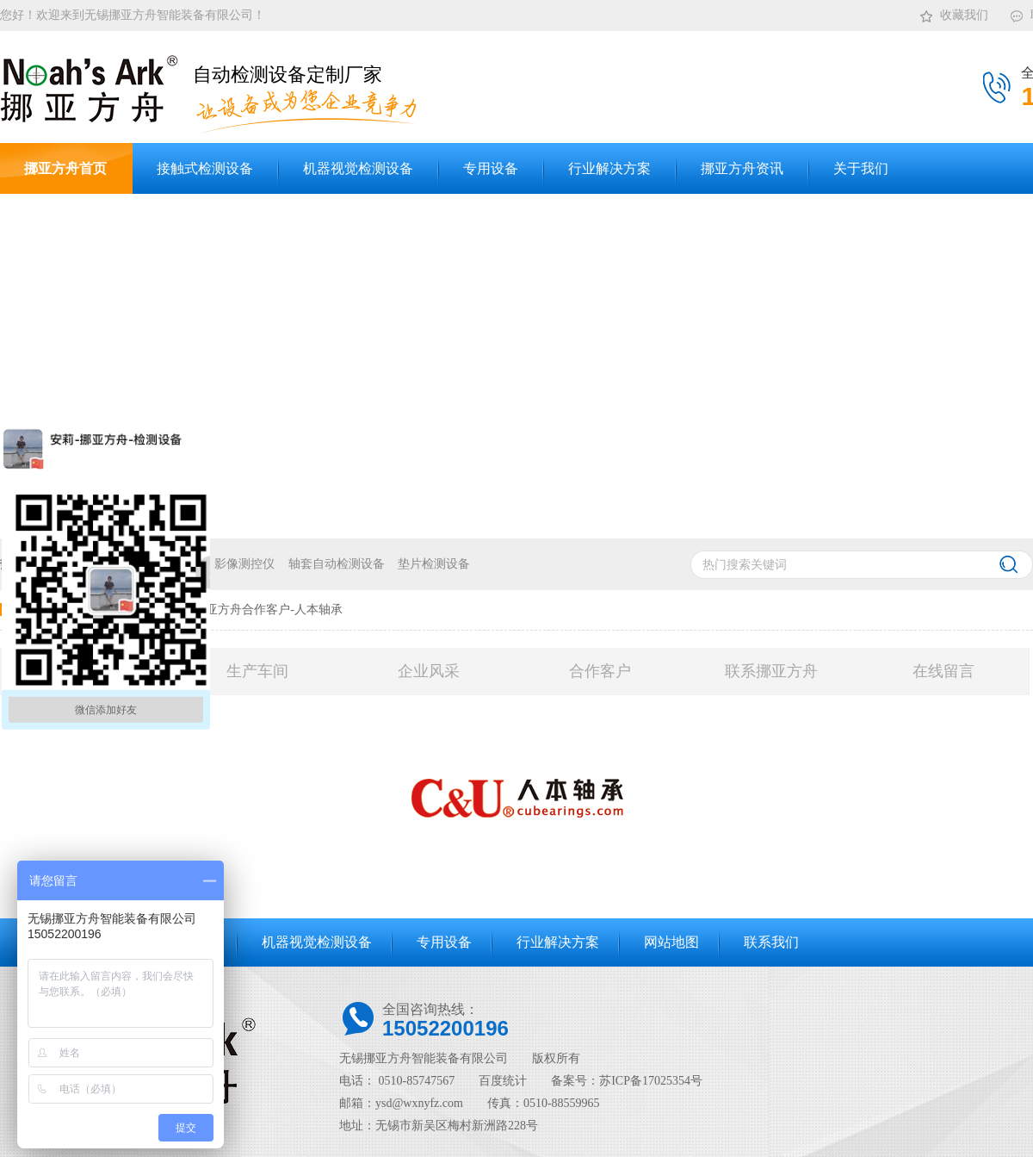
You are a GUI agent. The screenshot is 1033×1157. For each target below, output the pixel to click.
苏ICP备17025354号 (650, 1080)
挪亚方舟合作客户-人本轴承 (268, 609)
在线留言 (943, 671)
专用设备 (444, 942)
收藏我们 (953, 12)
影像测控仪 (244, 563)
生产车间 (257, 671)
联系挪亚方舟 (771, 671)
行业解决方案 (557, 942)
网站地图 (671, 942)
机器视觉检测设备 (317, 942)
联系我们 (771, 942)
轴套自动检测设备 (336, 563)
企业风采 (429, 671)
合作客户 (600, 671)
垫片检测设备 (434, 563)
